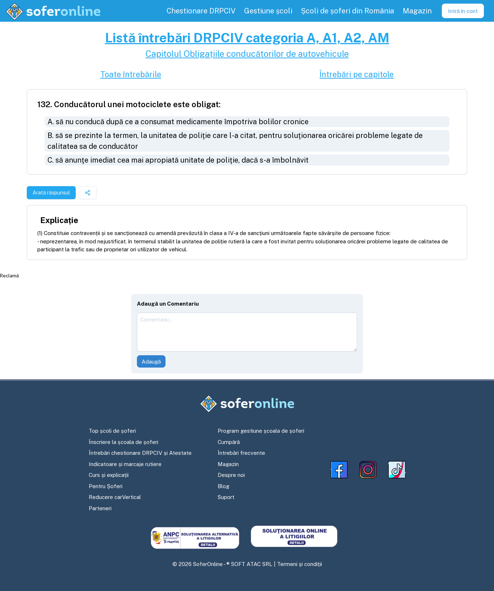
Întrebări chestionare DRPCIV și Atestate (140, 453)
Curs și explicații (109, 475)
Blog (223, 486)
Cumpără (229, 442)
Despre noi (231, 475)
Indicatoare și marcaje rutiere (125, 464)
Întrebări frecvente (241, 453)
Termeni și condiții (299, 564)
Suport (226, 497)
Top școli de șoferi (112, 431)
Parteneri (100, 508)
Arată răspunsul (51, 193)
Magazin (228, 464)
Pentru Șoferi (105, 486)
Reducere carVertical (115, 497)
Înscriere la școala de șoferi (123, 442)
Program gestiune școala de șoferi (261, 431)
